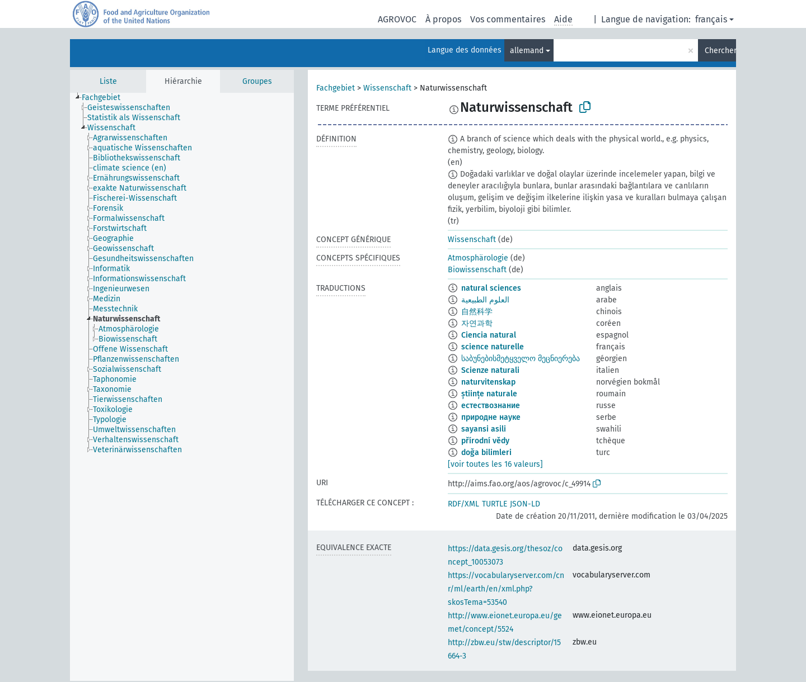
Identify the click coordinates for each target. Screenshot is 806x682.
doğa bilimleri (486, 452)
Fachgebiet (335, 88)
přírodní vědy (485, 441)
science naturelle (492, 347)
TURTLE (494, 504)
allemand (526, 50)
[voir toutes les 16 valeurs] (495, 464)
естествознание (490, 405)
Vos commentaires (507, 19)
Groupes (257, 81)
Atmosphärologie (478, 258)
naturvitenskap (488, 382)
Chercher (720, 50)
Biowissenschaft (477, 269)
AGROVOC (397, 19)
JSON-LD (525, 504)
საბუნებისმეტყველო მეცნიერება (520, 358)
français (711, 19)
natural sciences (491, 288)
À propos (443, 19)
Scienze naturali (490, 370)
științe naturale (489, 394)
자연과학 (477, 323)
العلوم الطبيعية (485, 300)
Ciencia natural (488, 335)
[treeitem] (105, 98)
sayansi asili (483, 429)
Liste (108, 81)
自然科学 (477, 311)
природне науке (491, 417)
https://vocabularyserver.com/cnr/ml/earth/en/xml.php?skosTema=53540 (506, 589)
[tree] (182, 387)
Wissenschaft (387, 88)
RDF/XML (463, 504)
